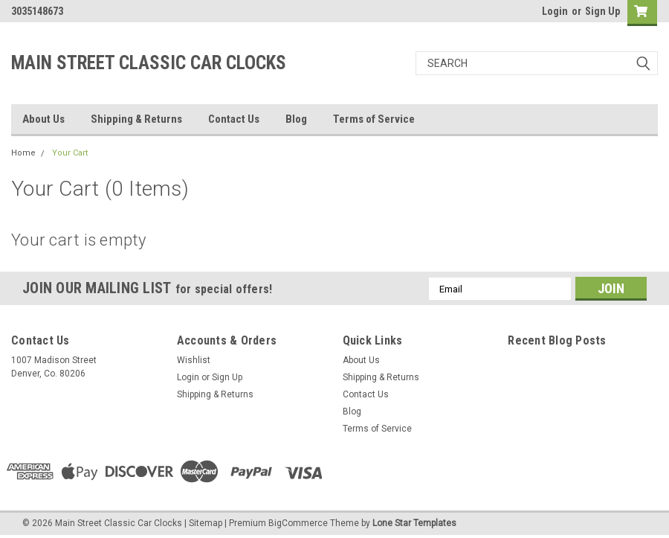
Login (555, 11)
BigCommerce (298, 523)
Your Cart (70, 153)
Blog (296, 119)
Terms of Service (374, 119)
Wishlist (193, 360)
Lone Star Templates (414, 523)
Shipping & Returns (136, 119)
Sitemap (205, 523)
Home (23, 153)
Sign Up (602, 11)
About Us (43, 119)
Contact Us (233, 119)
